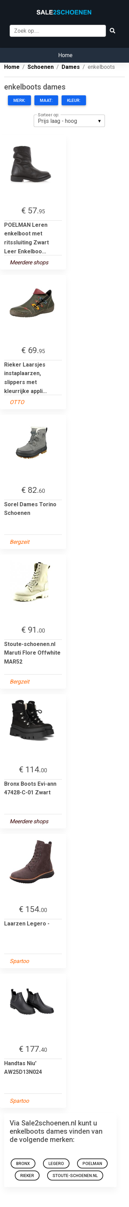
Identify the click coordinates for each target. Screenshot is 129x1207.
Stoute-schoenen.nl (75, 1175)
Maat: (46, 100)
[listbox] (69, 121)
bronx (23, 1163)
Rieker (27, 1175)
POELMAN (92, 1163)
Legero (56, 1163)
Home (65, 55)
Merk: (19, 100)
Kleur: (73, 100)
